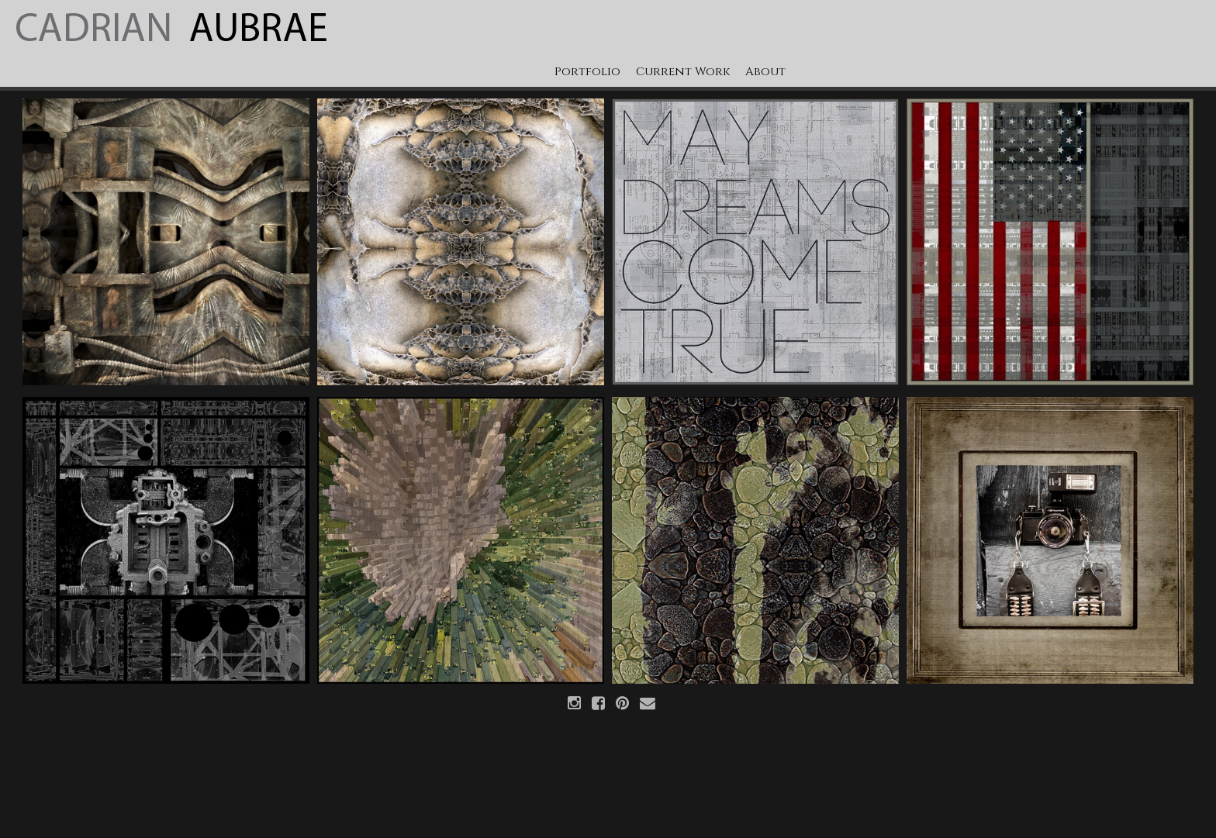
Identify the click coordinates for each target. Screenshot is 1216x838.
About (765, 72)
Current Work (683, 72)
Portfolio (587, 72)
